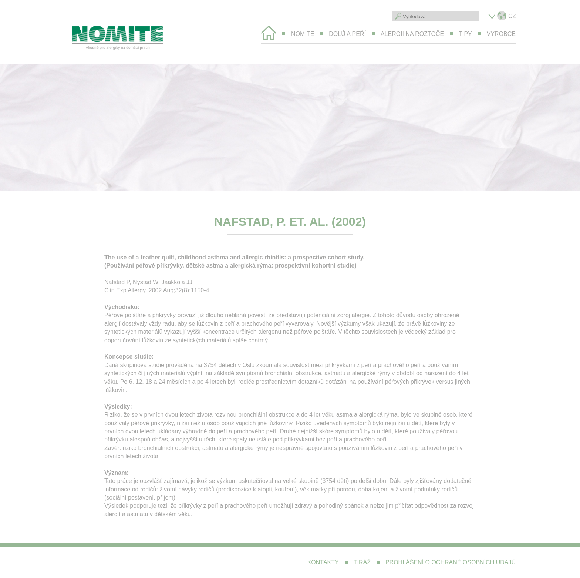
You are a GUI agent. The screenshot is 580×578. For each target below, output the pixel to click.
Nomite (302, 34)
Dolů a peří (347, 34)
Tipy (465, 34)
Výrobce (501, 34)
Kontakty (323, 562)
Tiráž (362, 562)
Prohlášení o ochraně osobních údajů (450, 562)
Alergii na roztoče (412, 34)
